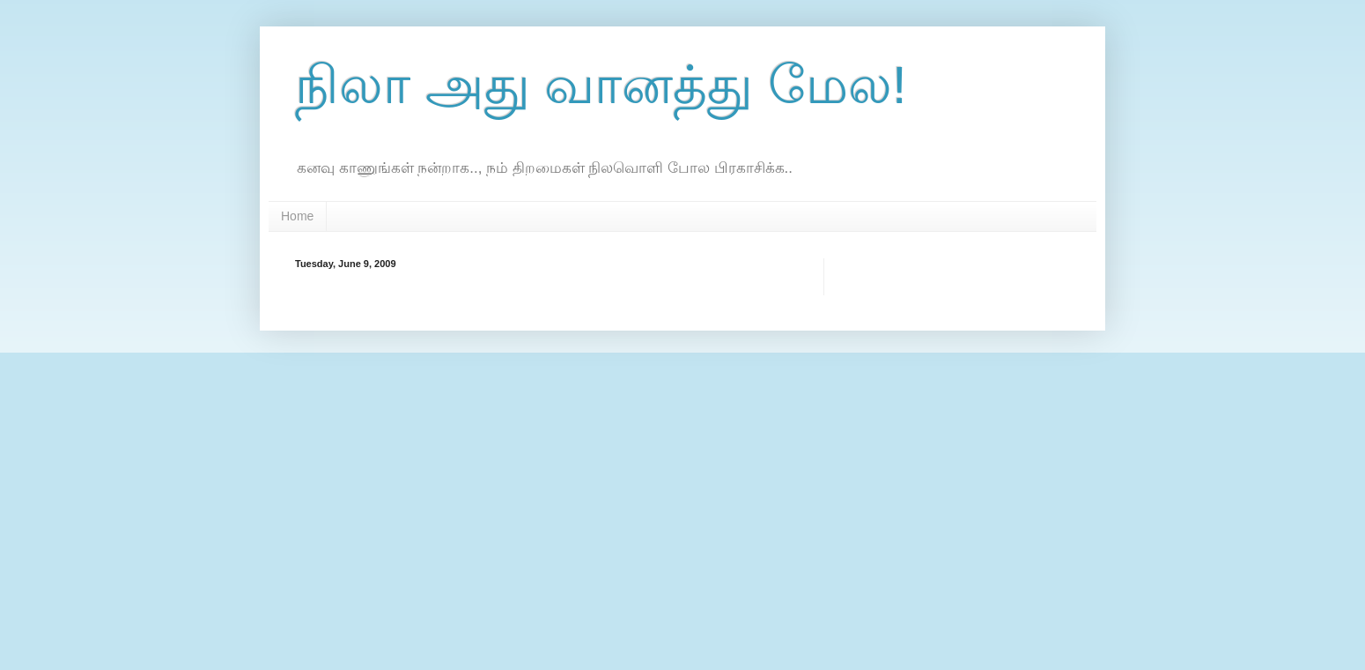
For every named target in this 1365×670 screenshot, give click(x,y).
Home (297, 216)
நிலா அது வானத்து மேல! (601, 85)
